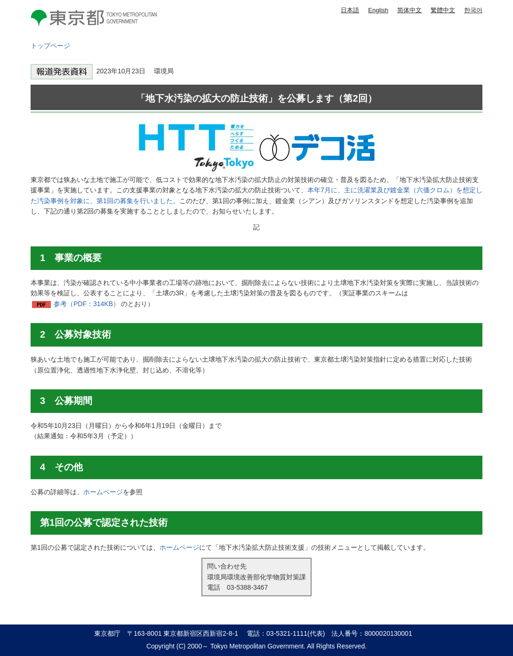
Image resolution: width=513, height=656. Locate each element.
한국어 (473, 10)
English (378, 10)
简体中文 (409, 10)
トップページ (50, 45)
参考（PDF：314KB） (87, 304)
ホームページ (103, 492)
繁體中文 (443, 10)
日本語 (350, 10)
